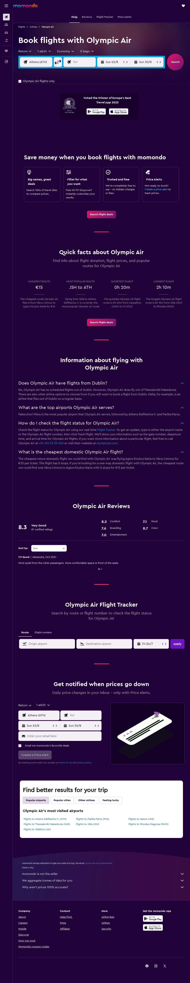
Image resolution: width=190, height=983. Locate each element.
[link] (101, 214)
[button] (6, 6)
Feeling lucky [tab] (111, 800)
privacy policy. (84, 762)
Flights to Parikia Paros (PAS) (92, 819)
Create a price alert (156, 189)
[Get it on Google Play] (96, 112)
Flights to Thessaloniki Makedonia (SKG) (47, 824)
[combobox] (25, 51)
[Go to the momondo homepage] (25, 5)
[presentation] (118, 111)
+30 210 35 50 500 (51, 443)
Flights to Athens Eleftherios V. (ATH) (45, 819)
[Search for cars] (6, 32)
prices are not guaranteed (98, 863)
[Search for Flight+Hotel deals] (6, 40)
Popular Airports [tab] (36, 800)
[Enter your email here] (63, 736)
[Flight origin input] (44, 62)
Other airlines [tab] (86, 800)
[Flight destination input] (87, 62)
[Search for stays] (6, 25)
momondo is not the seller (103, 874)
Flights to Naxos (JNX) (141, 819)
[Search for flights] (6, 17)
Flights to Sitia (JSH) (87, 824)
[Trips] (6, 51)
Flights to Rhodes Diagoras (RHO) (148, 824)
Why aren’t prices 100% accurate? (103, 887)
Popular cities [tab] (62, 800)
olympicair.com (107, 443)
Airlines (33, 27)
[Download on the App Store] (118, 112)
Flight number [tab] (43, 632)
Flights (21, 27)
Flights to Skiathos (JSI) (37, 829)
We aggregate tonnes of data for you (103, 880)
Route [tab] (25, 632)
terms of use (66, 762)
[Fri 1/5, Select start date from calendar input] (151, 643)
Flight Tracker (106, 429)
